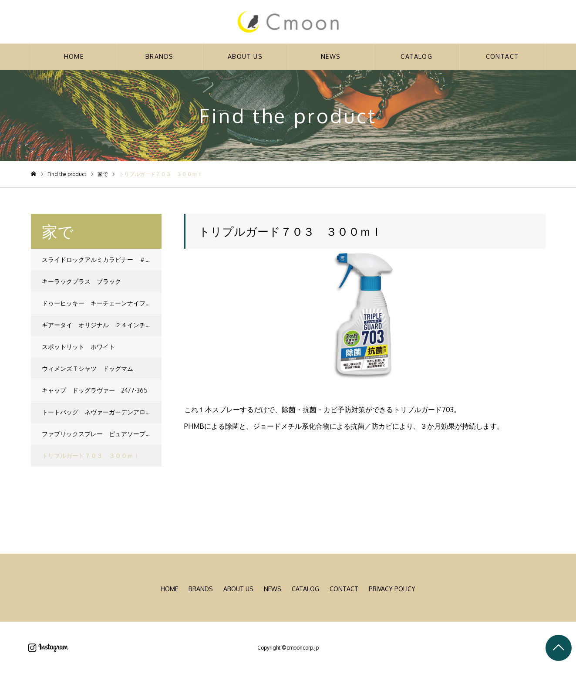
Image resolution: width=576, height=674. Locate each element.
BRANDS (159, 56)
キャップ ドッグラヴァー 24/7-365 (95, 390)
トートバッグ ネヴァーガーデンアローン (100, 412)
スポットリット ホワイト (78, 346)
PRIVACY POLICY (392, 589)
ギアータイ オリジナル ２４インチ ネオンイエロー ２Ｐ (102, 325)
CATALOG (416, 56)
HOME (74, 56)
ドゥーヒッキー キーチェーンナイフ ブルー (102, 303)
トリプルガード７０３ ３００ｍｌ (90, 455)
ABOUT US (245, 56)
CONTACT (502, 56)
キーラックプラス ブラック (81, 281)
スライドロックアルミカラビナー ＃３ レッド (102, 259)
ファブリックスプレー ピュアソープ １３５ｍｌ (102, 433)
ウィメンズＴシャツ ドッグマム (87, 368)
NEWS (331, 56)
